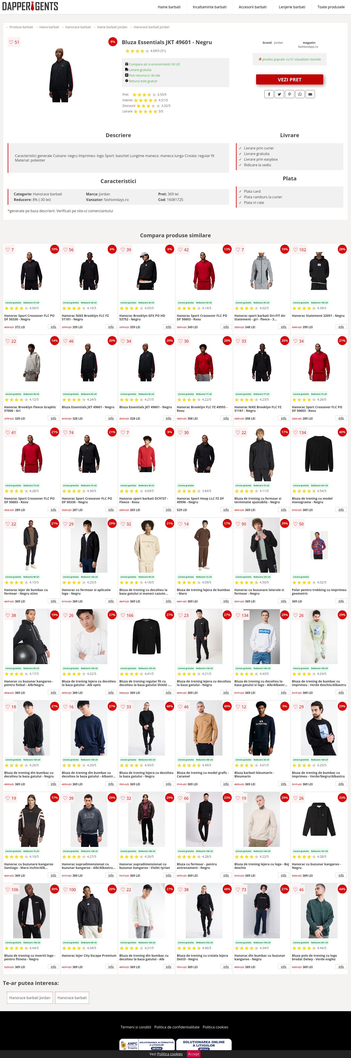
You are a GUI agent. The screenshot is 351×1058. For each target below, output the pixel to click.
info (53, 327)
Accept (193, 1054)
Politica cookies (215, 1027)
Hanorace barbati (78, 27)
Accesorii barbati (253, 6)
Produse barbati (21, 27)
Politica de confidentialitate (177, 1027)
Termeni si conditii (136, 1027)
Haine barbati (169, 6)
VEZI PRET (290, 79)
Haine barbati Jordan (112, 27)
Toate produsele (331, 6)
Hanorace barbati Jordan (151, 27)
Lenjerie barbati (292, 6)
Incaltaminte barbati (210, 6)
